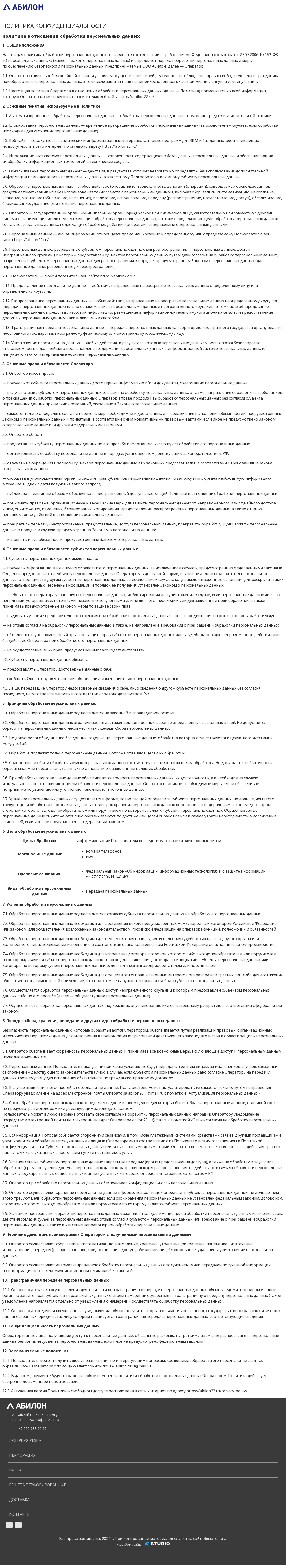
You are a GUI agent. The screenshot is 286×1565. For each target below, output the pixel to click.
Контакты (20, 1514)
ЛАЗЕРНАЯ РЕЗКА (25, 1440)
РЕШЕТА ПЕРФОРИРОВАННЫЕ (37, 1484)
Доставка (19, 1499)
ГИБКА (15, 1470)
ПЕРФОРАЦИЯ (22, 1455)
